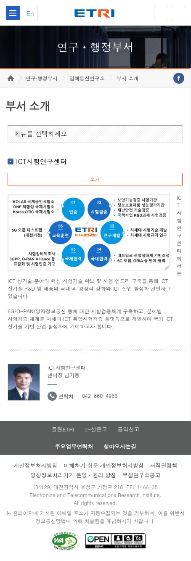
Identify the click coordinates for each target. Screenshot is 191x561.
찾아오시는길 (119, 446)
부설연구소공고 (141, 475)
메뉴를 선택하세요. (41, 133)
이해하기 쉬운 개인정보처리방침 (104, 465)
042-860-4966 (99, 395)
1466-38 (147, 486)
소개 (95, 179)
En (30, 13)
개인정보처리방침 (35, 465)
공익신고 (129, 429)
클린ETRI (62, 429)
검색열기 (178, 13)
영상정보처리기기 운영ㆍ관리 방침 (73, 475)
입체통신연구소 (87, 78)
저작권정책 (164, 465)
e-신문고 (96, 429)
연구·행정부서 (42, 78)
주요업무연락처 (74, 446)
